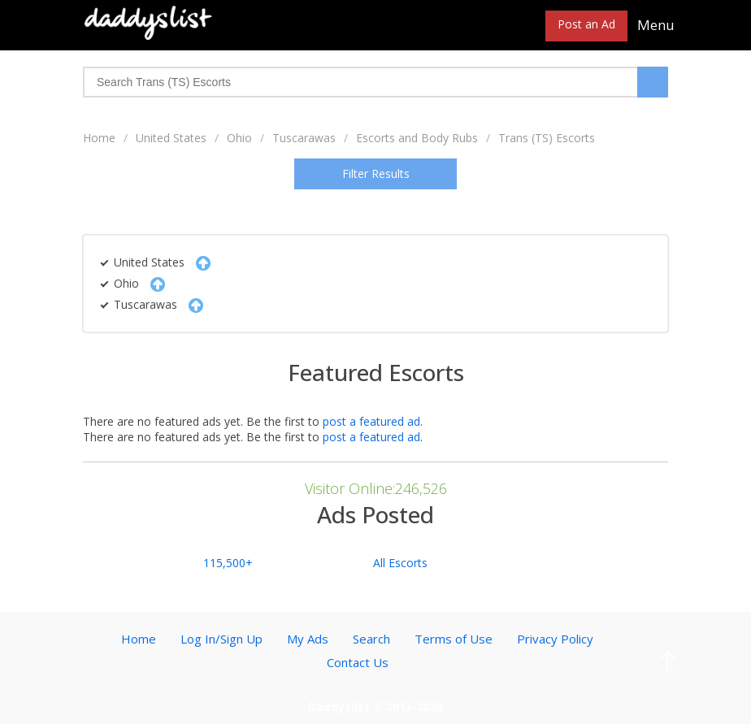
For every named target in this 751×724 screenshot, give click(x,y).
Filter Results (376, 173)
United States (171, 137)
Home (99, 137)
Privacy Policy (555, 639)
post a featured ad (371, 421)
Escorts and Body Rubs (417, 137)
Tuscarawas (304, 137)
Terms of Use (454, 639)
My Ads (307, 639)
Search (371, 639)
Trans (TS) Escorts (546, 137)
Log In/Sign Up (221, 639)
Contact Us (358, 662)
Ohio (239, 137)
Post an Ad (586, 24)
